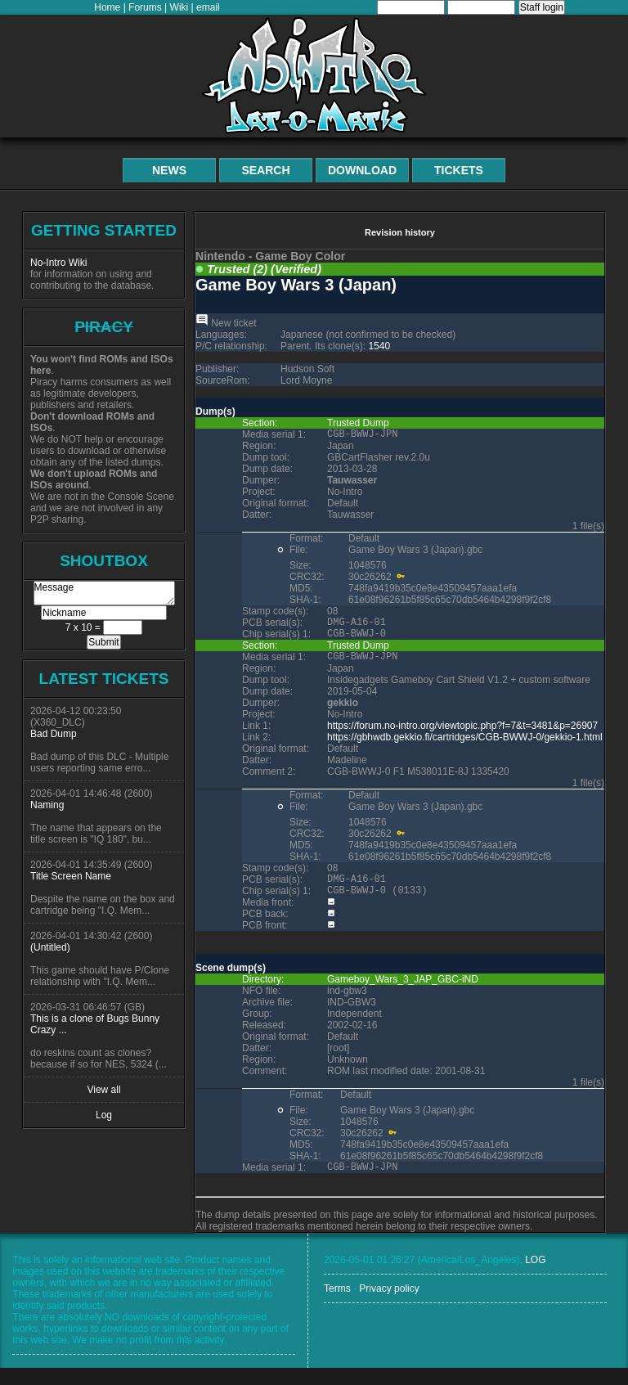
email (208, 7)
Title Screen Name (70, 876)
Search (265, 170)
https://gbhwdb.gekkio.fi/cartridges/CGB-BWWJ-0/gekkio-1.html (465, 747)
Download (362, 170)
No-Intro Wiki (58, 262)
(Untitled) (50, 947)
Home (107, 7)
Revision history (400, 232)
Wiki (179, 7)
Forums (145, 7)
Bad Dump (53, 734)
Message (104, 593)
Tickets (458, 170)
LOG (535, 1277)
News (169, 170)
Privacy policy (389, 1305)
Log (104, 1115)
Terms (337, 1305)
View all (103, 1089)
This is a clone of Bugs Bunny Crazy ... (94, 1024)
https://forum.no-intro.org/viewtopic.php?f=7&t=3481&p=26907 (462, 735)
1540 (379, 346)
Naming (47, 805)
